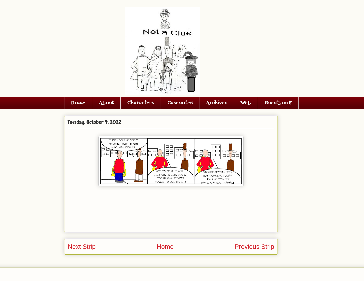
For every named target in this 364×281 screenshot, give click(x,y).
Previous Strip (254, 246)
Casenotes (180, 103)
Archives (216, 103)
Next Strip (82, 246)
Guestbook (278, 103)
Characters (140, 103)
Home (78, 103)
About (106, 103)
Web (246, 103)
